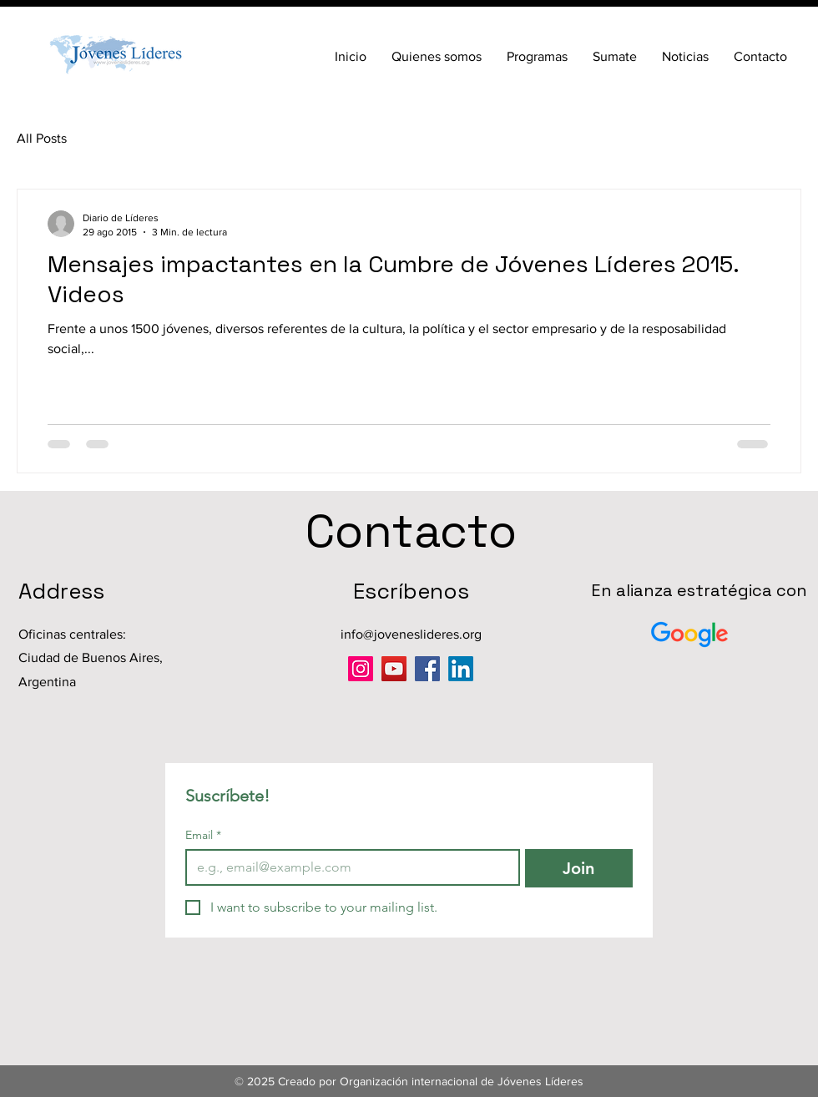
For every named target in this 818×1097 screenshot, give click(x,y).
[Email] (347, 867)
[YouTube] (393, 668)
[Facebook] (427, 668)
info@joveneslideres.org (411, 634)
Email (203, 835)
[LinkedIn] (460, 668)
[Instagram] (360, 668)
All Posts (42, 138)
